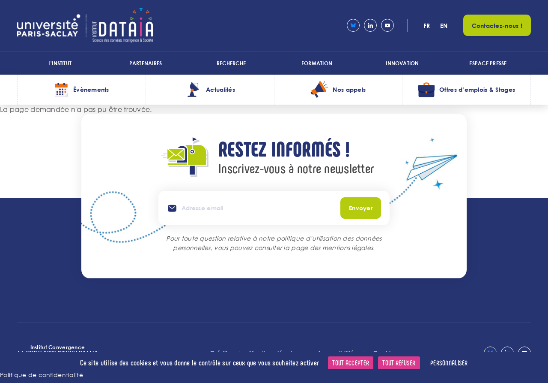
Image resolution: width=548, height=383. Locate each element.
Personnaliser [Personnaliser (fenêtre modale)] (449, 363)
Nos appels (349, 89)
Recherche (231, 63)
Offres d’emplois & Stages (477, 89)
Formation (316, 63)
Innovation (402, 63)
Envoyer (360, 207)
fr (426, 25)
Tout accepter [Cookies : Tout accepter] (350, 363)
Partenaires (145, 63)
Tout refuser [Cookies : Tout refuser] (398, 363)
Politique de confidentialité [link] (41, 375)
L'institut (59, 63)
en (444, 25)
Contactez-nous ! (497, 25)
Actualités (220, 89)
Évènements (91, 89)
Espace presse (487, 63)
